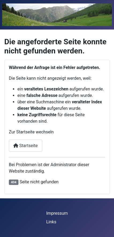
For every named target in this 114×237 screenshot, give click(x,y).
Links (51, 221)
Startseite (25, 145)
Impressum (57, 213)
